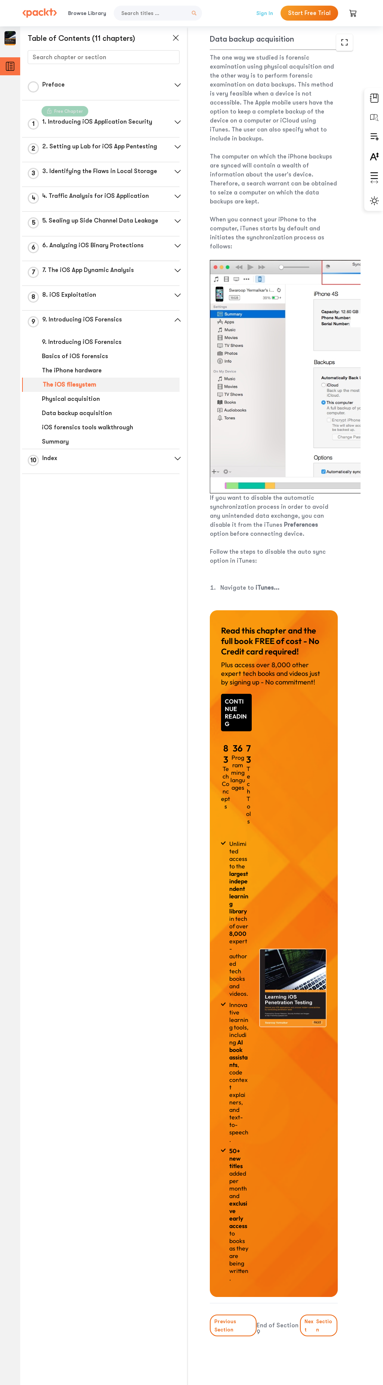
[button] (177, 85)
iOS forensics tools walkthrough (87, 427)
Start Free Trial (309, 13)
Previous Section (225, 1325)
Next (318, 1325)
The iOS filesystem (69, 384)
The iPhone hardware (72, 370)
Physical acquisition (71, 399)
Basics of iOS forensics (75, 356)
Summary (55, 441)
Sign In (264, 13)
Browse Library (87, 13)
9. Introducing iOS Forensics (82, 342)
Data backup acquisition (77, 413)
